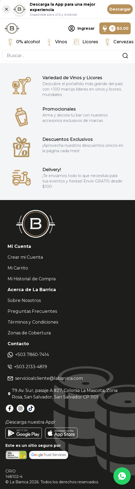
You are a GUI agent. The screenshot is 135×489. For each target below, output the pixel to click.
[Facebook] (9, 409)
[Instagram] (20, 409)
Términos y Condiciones (33, 322)
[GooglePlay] (23, 433)
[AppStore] (61, 433)
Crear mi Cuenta (25, 257)
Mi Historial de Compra (32, 278)
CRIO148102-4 (13, 474)
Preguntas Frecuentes (32, 311)
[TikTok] (31, 408)
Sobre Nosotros (24, 300)
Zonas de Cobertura (29, 332)
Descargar (120, 9)
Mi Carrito (18, 268)
